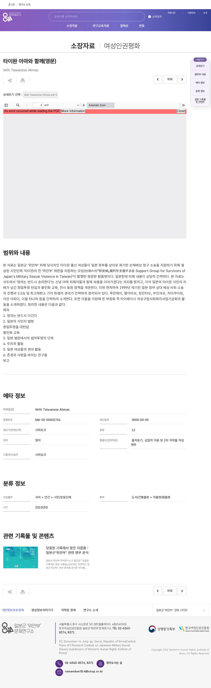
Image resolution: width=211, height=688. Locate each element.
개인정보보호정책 (13, 610)
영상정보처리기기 (42, 610)
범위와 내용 (200, 74)
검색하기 (137, 16)
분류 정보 (200, 91)
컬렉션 (124, 26)
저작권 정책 (68, 610)
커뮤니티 (171, 13)
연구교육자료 (101, 26)
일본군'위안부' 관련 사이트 (172, 610)
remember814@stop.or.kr (84, 671)
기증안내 (191, 13)
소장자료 (72, 26)
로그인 (11, 4)
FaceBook (197, 4)
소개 (205, 13)
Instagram (205, 4)
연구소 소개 (24, 4)
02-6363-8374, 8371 (79, 663)
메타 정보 (200, 82)
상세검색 (157, 16)
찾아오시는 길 (114, 663)
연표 (142, 26)
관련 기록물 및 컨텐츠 (200, 100)
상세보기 (200, 66)
